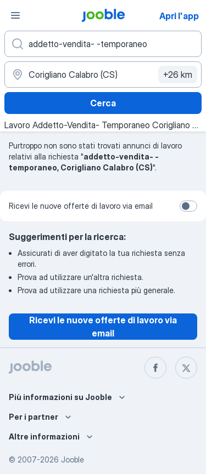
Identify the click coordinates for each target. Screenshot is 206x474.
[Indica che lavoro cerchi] (103, 44)
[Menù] (15, 15)
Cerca (103, 103)
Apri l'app (179, 15)
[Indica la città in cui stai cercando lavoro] (103, 74)
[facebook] (155, 368)
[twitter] (186, 368)
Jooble (72, 459)
